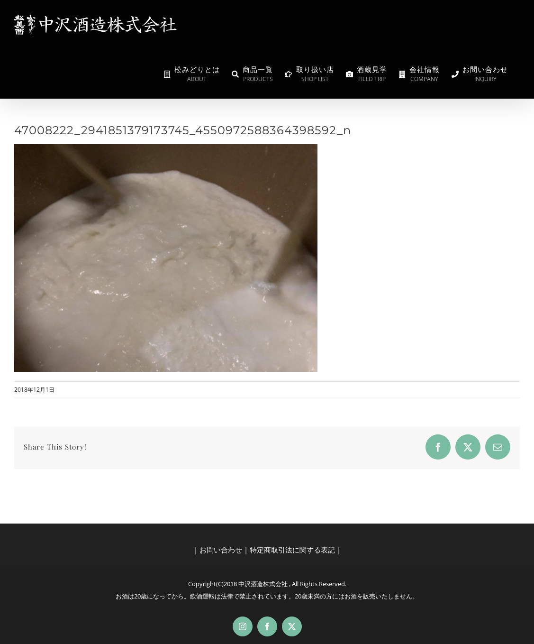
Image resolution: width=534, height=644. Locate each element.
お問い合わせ (220, 549)
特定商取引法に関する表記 (292, 549)
